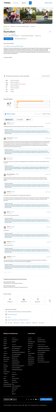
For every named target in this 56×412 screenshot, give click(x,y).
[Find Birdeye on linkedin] (31, 399)
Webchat (5, 353)
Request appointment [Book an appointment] (20, 38)
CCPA (29, 405)
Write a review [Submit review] (8, 38)
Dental (13, 376)
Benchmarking (6, 371)
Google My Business (16, 361)
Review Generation (15, 350)
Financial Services (15, 378)
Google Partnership (7, 384)
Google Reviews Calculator (43, 346)
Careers (29, 355)
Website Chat (14, 358)
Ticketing (5, 373)
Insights (5, 369)
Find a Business (41, 354)
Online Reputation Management (18, 352)
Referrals (5, 343)
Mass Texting (6, 359)
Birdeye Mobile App (7, 386)
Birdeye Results (31, 361)
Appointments (6, 357)
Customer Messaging (16, 354)
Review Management (16, 348)
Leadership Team (31, 341)
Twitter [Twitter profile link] (23, 322)
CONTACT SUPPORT (46, 399)
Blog (29, 349)
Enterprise (14, 341)
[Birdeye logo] (7, 3)
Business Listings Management (18, 365)
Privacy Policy (14, 405)
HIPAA (26, 405)
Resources (30, 347)
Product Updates (31, 353)
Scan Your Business (41, 352)
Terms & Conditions (8, 405)
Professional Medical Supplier (23, 26)
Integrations (6, 382)
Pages (5, 345)
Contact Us (30, 364)
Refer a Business (41, 360)
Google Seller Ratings (6, 348)
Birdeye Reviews (31, 359)
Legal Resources (31, 363)
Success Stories (31, 357)
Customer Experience (16, 367)
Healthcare (12, 26)
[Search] (30, 2)
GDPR (23, 405)
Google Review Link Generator (43, 350)
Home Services (15, 382)
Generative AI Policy (35, 405)
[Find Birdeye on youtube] (36, 399)
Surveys (5, 367)
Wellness (13, 393)
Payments (6, 361)
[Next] (50, 300)
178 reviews (13, 34)
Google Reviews (15, 360)
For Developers (40, 356)
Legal (13, 384)
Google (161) (19, 119)
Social (5, 355)
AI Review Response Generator (44, 348)
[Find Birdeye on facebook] (26, 399)
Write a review (48, 3)
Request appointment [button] (12, 314)
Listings (5, 339)
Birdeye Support (41, 358)
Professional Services (42, 341)
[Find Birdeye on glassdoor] (38, 399)
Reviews (5, 341)
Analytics (5, 380)
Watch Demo (30, 343)
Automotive (14, 374)
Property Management (16, 386)
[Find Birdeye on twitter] (28, 399)
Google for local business (17, 346)
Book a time (30, 345)
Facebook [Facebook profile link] (16, 322)
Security (19, 405)
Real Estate (14, 389)
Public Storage (15, 388)
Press (29, 351)
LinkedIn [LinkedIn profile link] (29, 322)
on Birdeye (12, 122)
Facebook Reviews (15, 363)
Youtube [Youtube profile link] (35, 322)
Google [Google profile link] (10, 322)
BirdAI (5, 378)
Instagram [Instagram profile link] (41, 322)
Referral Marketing (15, 356)
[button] (10, 272)
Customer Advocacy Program (43, 361)
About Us (30, 339)
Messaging (6, 365)
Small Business (15, 339)
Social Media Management (17, 369)
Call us (9, 317)
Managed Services (41, 339)
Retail (13, 391)
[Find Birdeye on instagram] (33, 399)
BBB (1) (29, 119)
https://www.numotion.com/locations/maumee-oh (18, 320)
